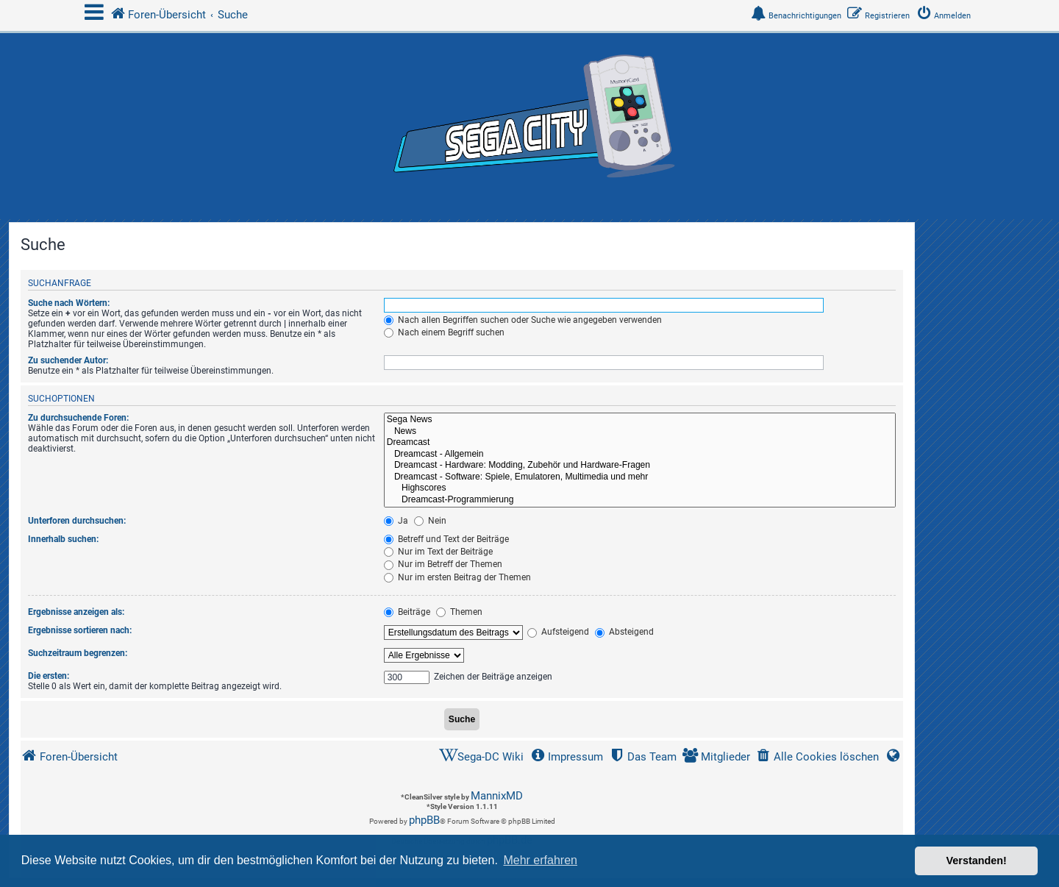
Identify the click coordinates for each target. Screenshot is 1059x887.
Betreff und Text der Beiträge (446, 539)
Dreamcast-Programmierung (639, 500)
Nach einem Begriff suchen (444, 332)
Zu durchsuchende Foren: (78, 418)
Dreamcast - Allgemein (639, 454)
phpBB (424, 820)
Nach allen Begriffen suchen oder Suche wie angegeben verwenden (523, 320)
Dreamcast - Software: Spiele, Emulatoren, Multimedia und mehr (639, 477)
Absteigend (624, 632)
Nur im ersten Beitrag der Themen (457, 577)
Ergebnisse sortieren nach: (80, 630)
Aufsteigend (558, 632)
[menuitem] (946, 16)
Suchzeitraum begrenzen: (77, 653)
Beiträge (407, 612)
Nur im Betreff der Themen (443, 564)
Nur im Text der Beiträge (438, 551)
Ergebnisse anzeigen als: (76, 612)
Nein (430, 521)
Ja (396, 521)
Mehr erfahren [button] (540, 860)
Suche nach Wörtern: (69, 303)
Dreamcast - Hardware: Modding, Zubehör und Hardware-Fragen (639, 465)
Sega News (639, 420)
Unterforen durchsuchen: (77, 521)
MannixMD (497, 795)
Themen (459, 612)
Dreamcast (639, 443)
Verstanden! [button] (976, 860)
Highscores (639, 488)
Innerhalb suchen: (63, 539)
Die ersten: (48, 676)
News (639, 432)
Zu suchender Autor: (68, 360)
